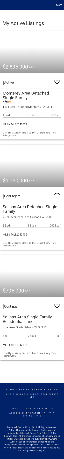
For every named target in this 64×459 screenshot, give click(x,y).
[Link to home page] (3, 5)
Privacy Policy (43, 408)
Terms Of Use (19, 408)
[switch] (57, 80)
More (59, 5)
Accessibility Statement (27, 413)
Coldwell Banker (17, 389)
